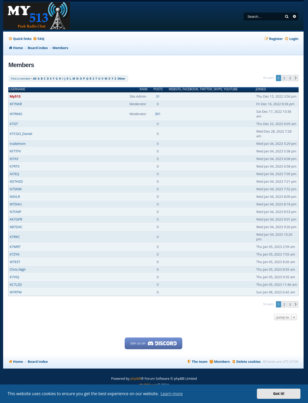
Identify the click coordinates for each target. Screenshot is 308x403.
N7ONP (15, 211)
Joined (261, 89)
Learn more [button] (172, 393)
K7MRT (15, 246)
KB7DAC (16, 226)
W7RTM (16, 292)
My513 (15, 96)
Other (121, 78)
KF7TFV (15, 151)
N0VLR (15, 196)
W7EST (15, 261)
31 (158, 96)
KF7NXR (16, 104)
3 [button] (290, 78)
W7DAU (16, 204)
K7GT (14, 123)
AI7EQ (14, 173)
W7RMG (16, 113)
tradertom (18, 143)
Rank (144, 89)
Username (17, 89)
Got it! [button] (278, 393)
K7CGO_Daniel (21, 133)
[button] (295, 78)
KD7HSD (16, 181)
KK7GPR (16, 219)
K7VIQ (14, 277)
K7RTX (15, 166)
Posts (158, 89)
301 (158, 113)
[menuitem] (38, 39)
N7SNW (16, 189)
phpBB (135, 378)
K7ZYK (15, 254)
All (34, 78)
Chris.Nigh (18, 269)
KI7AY (14, 158)
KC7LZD (16, 284)
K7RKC (15, 236)
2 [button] (284, 78)
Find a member (21, 78)
